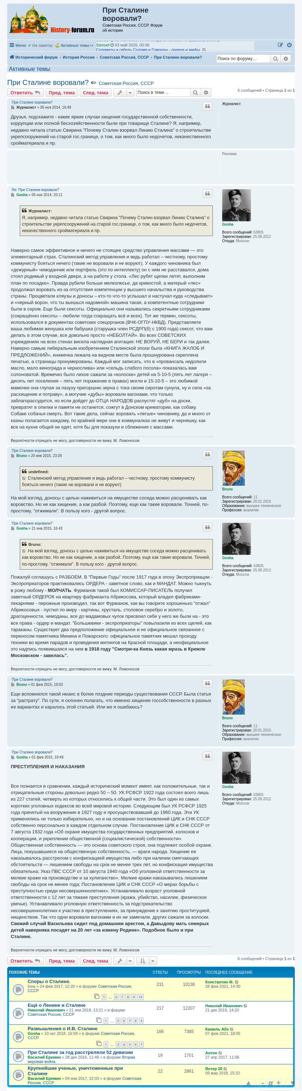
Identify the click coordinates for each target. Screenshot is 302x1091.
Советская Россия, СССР (126, 83)
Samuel (102, 43)
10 (140, 997)
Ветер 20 (213, 1069)
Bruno (227, 489)
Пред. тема (62, 92)
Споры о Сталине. (49, 981)
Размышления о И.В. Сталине (62, 1028)
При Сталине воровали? (48, 82)
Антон (211, 1053)
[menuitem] (290, 45)
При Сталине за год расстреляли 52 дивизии (80, 1052)
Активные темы (75, 45)
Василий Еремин (44, 1057)
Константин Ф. (219, 982)
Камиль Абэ (217, 1029)
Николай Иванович (46, 1010)
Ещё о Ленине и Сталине (57, 1005)
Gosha (227, 224)
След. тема (96, 92)
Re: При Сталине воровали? (35, 190)
